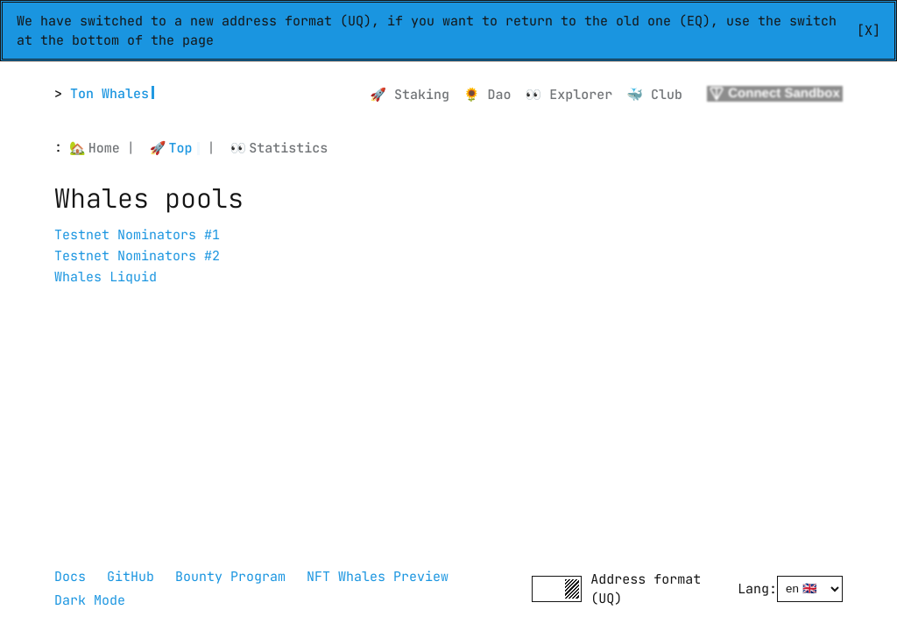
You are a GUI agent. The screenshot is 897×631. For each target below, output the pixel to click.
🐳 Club (654, 94)
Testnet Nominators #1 (137, 235)
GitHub (130, 576)
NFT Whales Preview (377, 576)
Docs (70, 576)
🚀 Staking (409, 94)
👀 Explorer (569, 94)
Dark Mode (89, 600)
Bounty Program (230, 576)
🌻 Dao (487, 94)
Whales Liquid (105, 277)
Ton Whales (109, 94)
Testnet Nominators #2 (137, 256)
